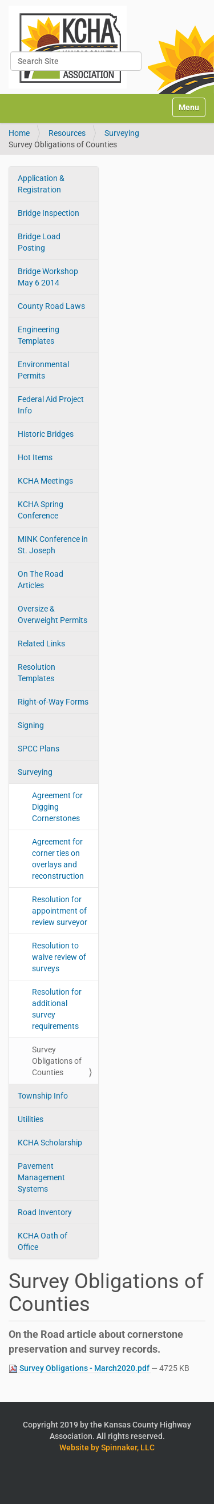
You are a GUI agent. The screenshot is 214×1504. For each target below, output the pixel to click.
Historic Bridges (46, 434)
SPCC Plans (38, 748)
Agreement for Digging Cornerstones (57, 807)
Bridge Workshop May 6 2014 (48, 277)
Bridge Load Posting (39, 242)
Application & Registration (41, 184)
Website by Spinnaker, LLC (107, 1447)
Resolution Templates (36, 672)
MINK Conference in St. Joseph (53, 544)
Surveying (121, 133)
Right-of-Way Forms (53, 701)
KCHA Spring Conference (40, 510)
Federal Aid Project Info (51, 405)
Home (19, 133)
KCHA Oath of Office (42, 1241)
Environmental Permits (43, 370)
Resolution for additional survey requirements (57, 1009)
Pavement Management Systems (41, 1177)
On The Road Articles (40, 579)
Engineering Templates (38, 335)
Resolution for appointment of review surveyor (59, 911)
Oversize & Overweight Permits (52, 614)
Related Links (41, 643)
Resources (67, 133)
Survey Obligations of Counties (57, 1061)
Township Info (43, 1095)
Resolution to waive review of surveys (59, 957)
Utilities (30, 1119)
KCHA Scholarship (50, 1142)
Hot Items (35, 457)
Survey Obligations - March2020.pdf (80, 1368)
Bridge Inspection (48, 213)
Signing (31, 725)
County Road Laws (51, 306)
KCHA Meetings (45, 480)
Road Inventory (45, 1212)
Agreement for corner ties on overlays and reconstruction (58, 858)
